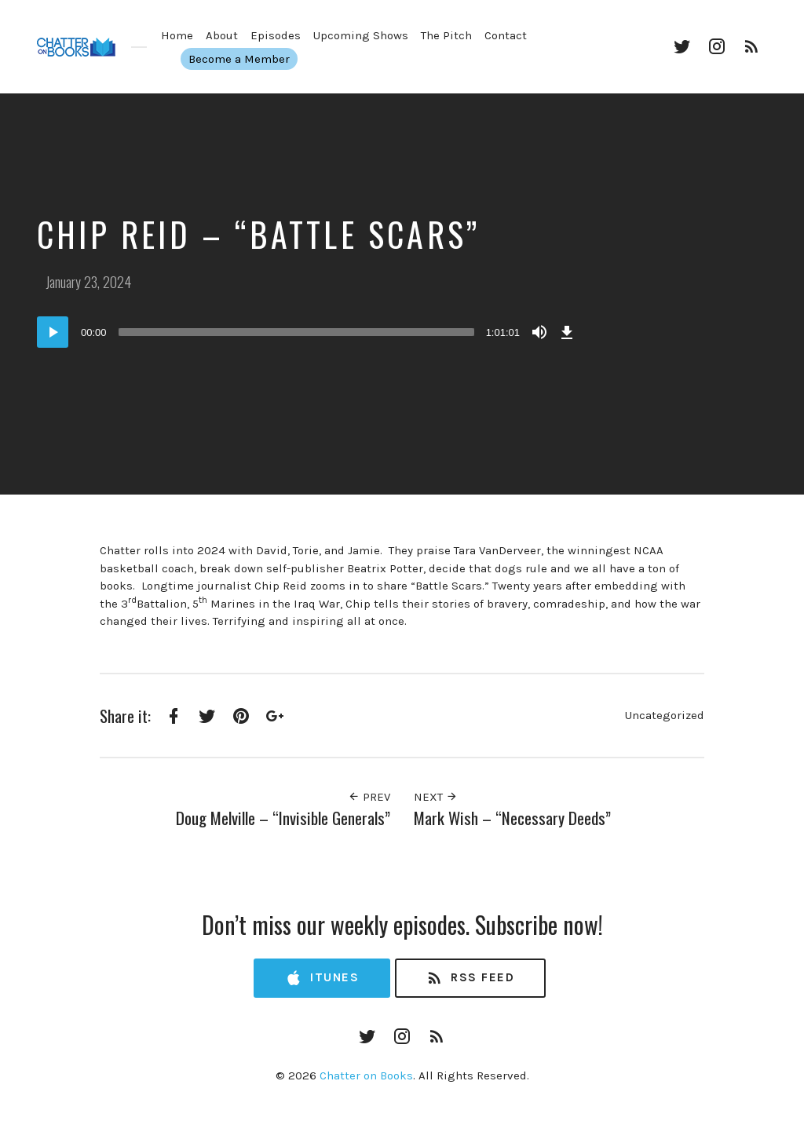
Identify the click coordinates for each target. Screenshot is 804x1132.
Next (436, 797)
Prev (369, 797)
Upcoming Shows (360, 35)
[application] (308, 332)
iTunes (322, 978)
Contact (505, 35)
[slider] (296, 332)
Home (177, 35)
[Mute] (539, 332)
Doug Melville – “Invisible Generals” (283, 817)
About (222, 35)
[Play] (52, 332)
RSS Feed (470, 978)
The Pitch (446, 35)
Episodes (275, 35)
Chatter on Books (366, 1075)
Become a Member (247, 59)
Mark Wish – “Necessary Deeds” (512, 817)
